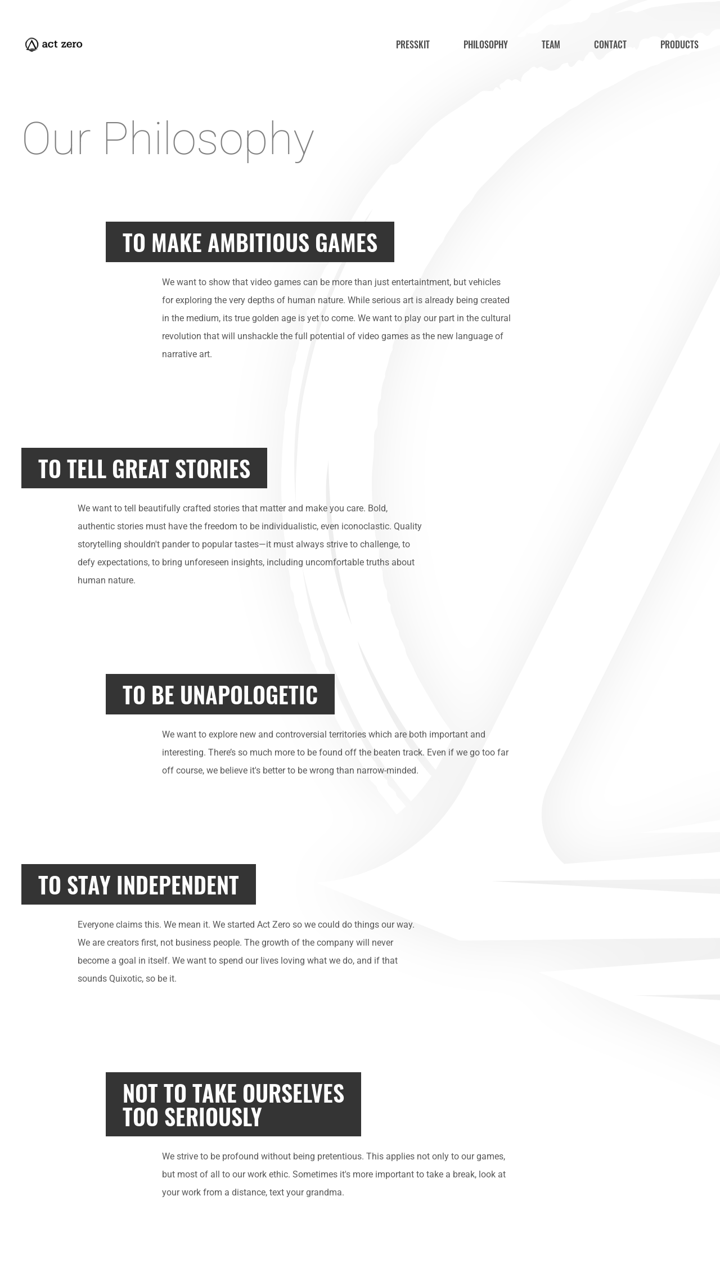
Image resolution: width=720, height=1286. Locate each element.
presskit (413, 44)
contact (610, 44)
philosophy (486, 44)
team (551, 44)
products (679, 44)
